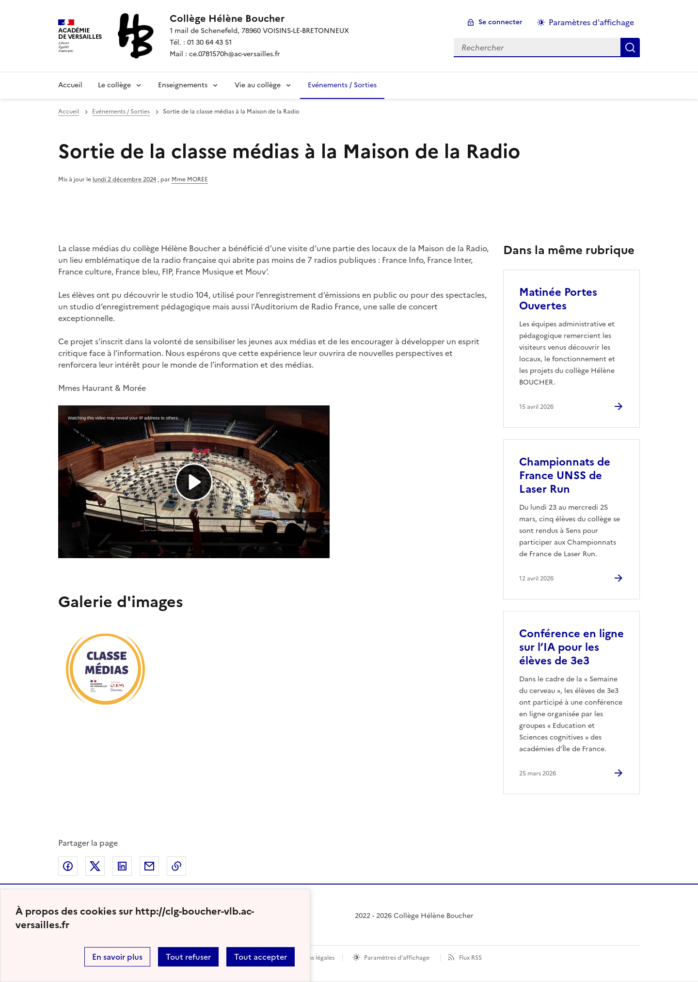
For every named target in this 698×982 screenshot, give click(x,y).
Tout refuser (188, 957)
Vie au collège (258, 85)
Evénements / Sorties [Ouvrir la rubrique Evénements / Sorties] (342, 85)
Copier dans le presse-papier (176, 866)
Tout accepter (260, 957)
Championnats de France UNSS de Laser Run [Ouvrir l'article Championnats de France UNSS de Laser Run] (564, 475)
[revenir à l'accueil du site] (259, 18)
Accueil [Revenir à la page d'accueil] (70, 85)
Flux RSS (470, 957)
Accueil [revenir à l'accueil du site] (68, 111)
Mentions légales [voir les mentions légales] (311, 957)
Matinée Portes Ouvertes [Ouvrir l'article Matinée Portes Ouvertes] (558, 299)
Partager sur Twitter (95, 866)
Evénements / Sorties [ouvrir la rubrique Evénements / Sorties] (121, 111)
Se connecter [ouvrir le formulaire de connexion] (500, 22)
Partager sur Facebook (68, 866)
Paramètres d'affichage (396, 957)
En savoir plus (117, 957)
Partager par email (149, 866)
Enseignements (182, 85)
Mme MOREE (190, 179)
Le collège (114, 85)
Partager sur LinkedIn (122, 866)
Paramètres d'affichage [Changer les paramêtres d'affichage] (591, 22)
